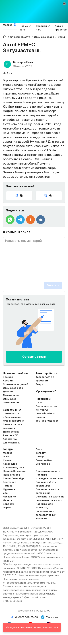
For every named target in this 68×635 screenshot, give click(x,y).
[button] (64, 3)
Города (8, 449)
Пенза (6, 456)
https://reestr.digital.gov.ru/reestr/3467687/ (30, 582)
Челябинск (9, 496)
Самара (40, 456)
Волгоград (9, 481)
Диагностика (11, 431)
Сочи (39, 449)
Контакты (42, 409)
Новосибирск (11, 474)
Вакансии (41, 518)
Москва (7, 452)
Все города (43, 463)
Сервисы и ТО (41, 27)
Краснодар (10, 463)
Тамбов (8, 485)
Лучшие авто (11, 395)
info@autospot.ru (30, 597)
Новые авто (24, 27)
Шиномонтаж (11, 442)
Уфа (5, 492)
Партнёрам (43, 398)
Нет (49, 195)
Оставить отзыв (34, 356)
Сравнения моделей (15, 384)
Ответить (53, 285)
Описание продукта (48, 471)
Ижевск (7, 500)
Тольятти (41, 452)
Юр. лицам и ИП (46, 391)
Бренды (8, 376)
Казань (7, 460)
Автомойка (10, 438)
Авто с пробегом (61, 27)
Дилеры (8, 391)
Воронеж (8, 503)
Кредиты (8, 380)
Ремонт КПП (10, 435)
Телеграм (49, 617)
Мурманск (9, 489)
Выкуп (39, 384)
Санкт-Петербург (14, 478)
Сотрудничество (46, 406)
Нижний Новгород (14, 471)
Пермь (7, 507)
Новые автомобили (15, 373)
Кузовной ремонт (13, 420)
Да (19, 195)
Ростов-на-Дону (13, 467)
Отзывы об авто (13, 387)
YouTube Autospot (47, 420)
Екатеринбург (44, 460)
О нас (39, 402)
